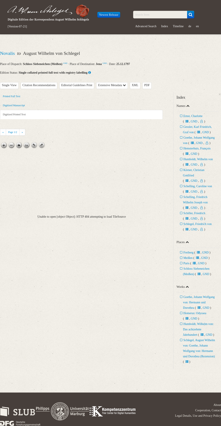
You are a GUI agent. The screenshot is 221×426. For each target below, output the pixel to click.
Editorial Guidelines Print (76, 85)
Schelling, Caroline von (197, 186)
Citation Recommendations (38, 85)
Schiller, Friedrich (194, 213)
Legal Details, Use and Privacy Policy (198, 415)
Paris (186, 263)
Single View (9, 85)
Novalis (8, 53)
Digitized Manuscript (14, 105)
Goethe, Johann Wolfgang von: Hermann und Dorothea (199, 302)
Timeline (178, 26)
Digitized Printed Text (14, 114)
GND (65, 63)
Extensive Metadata (112, 85)
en (197, 26)
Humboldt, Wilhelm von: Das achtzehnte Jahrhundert (198, 329)
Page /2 (12, 132)
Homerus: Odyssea (194, 313)
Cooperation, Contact (208, 410)
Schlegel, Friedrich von (197, 224)
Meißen (188, 258)
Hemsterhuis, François (197, 148)
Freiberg (188, 252)
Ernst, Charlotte (193, 116)
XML (135, 85)
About (217, 405)
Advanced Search (145, 26)
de (189, 26)
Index (164, 26)
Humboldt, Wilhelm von (198, 159)
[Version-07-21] (17, 26)
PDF (147, 85)
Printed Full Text (11, 96)
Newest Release (108, 14)
